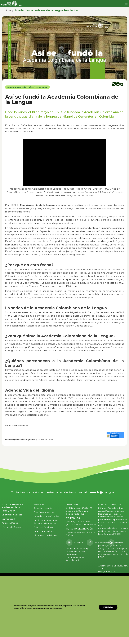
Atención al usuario (43, 508)
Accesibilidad (72, 560)
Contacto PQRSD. (112, 534)
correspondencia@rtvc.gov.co (113, 528)
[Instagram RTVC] (74, 542)
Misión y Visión (8, 511)
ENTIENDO (108, 607)
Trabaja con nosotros (44, 512)
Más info (59, 608)
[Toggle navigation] (126, 4)
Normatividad (8, 519)
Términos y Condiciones (45, 535)
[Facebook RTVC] (96, 542)
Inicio (7, 10)
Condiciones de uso (75, 557)
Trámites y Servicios (43, 527)
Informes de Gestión (11, 527)
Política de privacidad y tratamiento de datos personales (77, 551)
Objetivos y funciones (11, 515)
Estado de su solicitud (44, 531)
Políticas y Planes (9, 523)
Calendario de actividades (46, 516)
